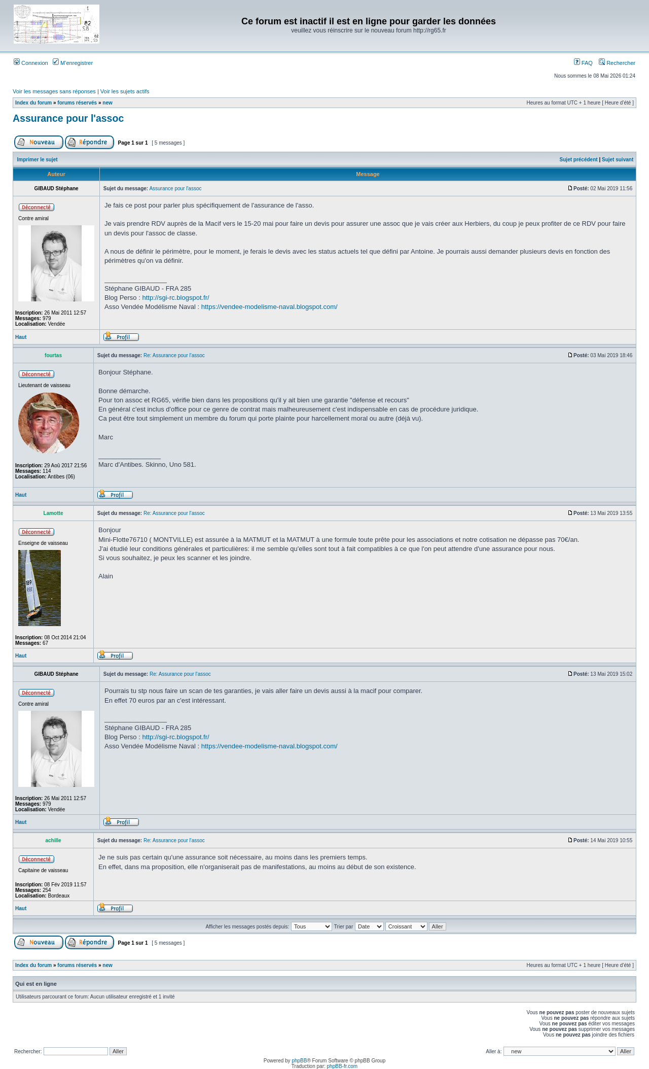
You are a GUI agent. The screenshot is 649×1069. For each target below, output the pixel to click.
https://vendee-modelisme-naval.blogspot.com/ (269, 307)
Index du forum (33, 103)
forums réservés (77, 103)
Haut (20, 337)
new (107, 103)
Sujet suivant (617, 159)
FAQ (583, 63)
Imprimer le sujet (37, 159)
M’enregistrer (73, 63)
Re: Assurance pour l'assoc (174, 355)
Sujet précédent (579, 159)
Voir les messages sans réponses (54, 91)
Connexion (31, 63)
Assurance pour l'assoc (68, 118)
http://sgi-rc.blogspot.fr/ (175, 297)
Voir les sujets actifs (125, 91)
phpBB (299, 1060)
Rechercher (617, 63)
